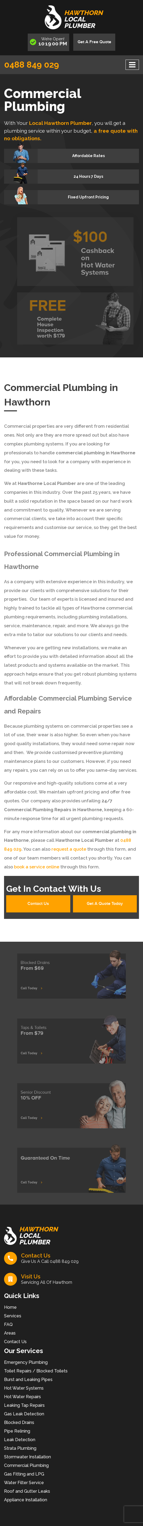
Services (12, 1315)
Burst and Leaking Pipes (28, 1379)
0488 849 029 (31, 65)
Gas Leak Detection (24, 1413)
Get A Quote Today (105, 903)
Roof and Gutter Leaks (27, 1491)
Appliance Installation (25, 1499)
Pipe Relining (17, 1431)
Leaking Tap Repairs (24, 1405)
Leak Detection (19, 1439)
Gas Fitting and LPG (24, 1474)
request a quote (68, 849)
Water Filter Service (24, 1482)
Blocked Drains (19, 1422)
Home (10, 1307)
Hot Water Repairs (22, 1396)
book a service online (36, 866)
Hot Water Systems (24, 1388)
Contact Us (38, 903)
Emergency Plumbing (26, 1362)
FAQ (8, 1324)
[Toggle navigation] (132, 65)
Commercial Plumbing (26, 1465)
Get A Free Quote (94, 42)
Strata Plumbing (20, 1448)
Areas (10, 1333)
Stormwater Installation (27, 1456)
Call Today (41, 985)
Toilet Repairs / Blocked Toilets (36, 1370)
